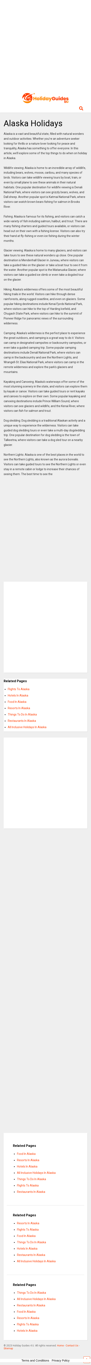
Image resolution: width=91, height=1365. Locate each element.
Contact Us (72, 1345)
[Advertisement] (45, 45)
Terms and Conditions (35, 1360)
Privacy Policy (61, 1360)
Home (60, 1345)
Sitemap (8, 1348)
